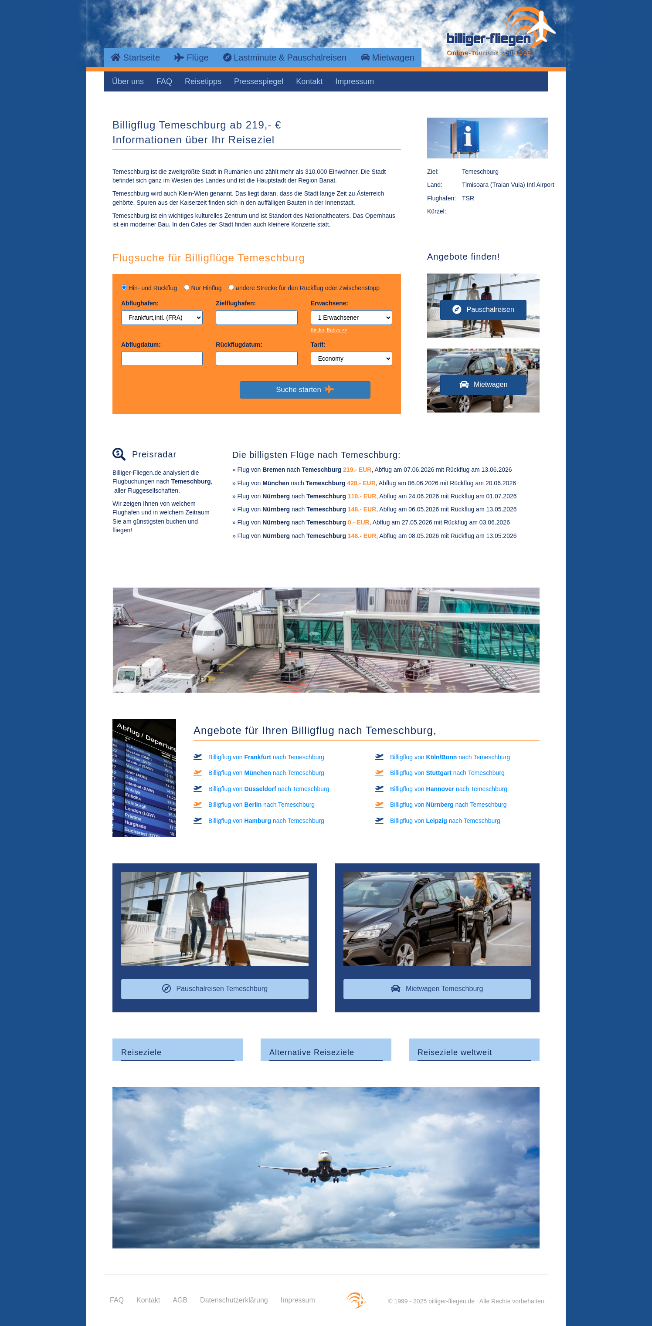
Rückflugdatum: (239, 344)
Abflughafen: (140, 303)
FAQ (164, 81)
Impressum (354, 81)
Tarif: (318, 344)
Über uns (128, 81)
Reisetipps (203, 81)
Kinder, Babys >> (329, 329)
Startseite (135, 57)
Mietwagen (387, 57)
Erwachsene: (329, 303)
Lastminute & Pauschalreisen (285, 57)
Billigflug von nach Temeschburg (266, 757)
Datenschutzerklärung (234, 1300)
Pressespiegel (258, 81)
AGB (180, 1300)
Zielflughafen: (236, 303)
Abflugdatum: (141, 344)
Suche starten (305, 389)
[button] (483, 310)
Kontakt (309, 81)
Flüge (191, 57)
